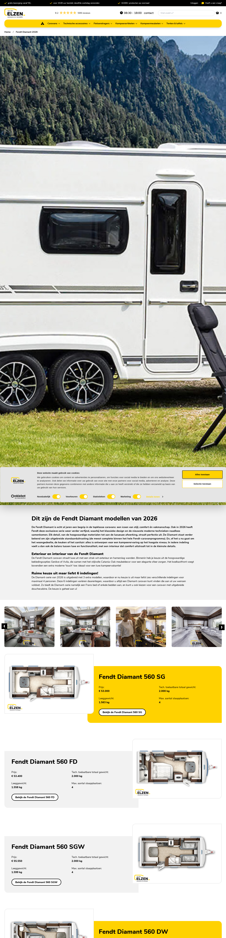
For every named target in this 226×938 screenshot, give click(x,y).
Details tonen (153, 932)
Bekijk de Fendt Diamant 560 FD (34, 797)
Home (7, 32)
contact (149, 13)
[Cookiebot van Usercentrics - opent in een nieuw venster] (18, 932)
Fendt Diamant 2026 (27, 32)
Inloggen (194, 3)
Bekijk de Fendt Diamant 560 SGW (36, 882)
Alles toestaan (202, 910)
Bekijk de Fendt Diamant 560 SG (122, 712)
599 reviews (72, 13)
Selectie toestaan (202, 919)
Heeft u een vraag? (212, 3)
